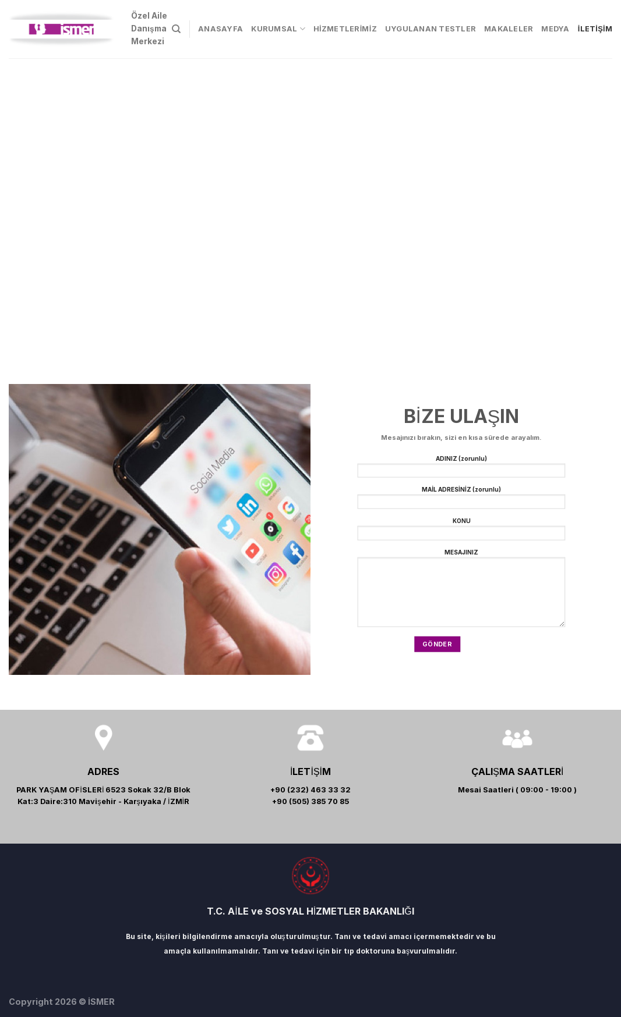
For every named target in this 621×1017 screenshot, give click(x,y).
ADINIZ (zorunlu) (461, 468)
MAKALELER (508, 28)
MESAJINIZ (461, 591)
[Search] (176, 29)
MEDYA (555, 28)
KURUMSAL (278, 28)
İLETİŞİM (595, 28)
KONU (461, 531)
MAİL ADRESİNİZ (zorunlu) (461, 500)
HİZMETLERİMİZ (345, 28)
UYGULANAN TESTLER (430, 28)
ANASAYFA (220, 28)
